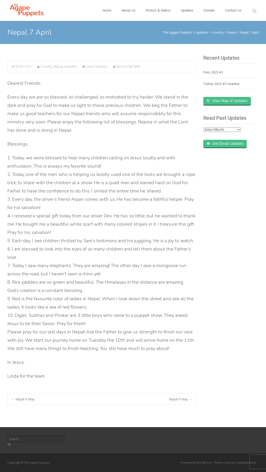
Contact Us (233, 14)
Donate (209, 14)
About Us (128, 14)
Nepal (58, 66)
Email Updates (97, 66)
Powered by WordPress (196, 463)
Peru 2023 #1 (213, 72)
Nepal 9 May (180, 399)
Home (106, 14)
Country (46, 66)
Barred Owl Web (128, 66)
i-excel (227, 463)
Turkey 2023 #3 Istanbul (221, 84)
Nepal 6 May (22, 399)
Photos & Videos (158, 14)
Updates (187, 14)
